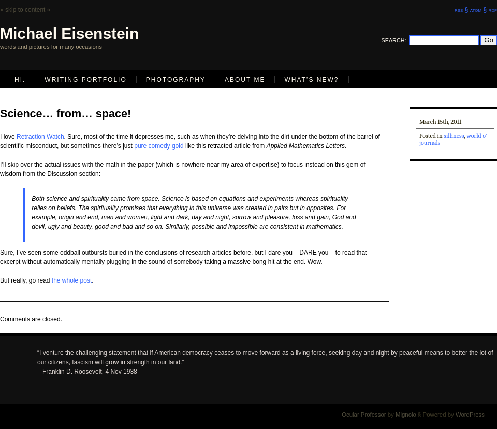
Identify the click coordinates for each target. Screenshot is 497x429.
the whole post (72, 280)
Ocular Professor (364, 414)
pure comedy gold (158, 146)
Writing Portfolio (85, 79)
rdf (493, 9)
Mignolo (406, 414)
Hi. (19, 79)
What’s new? (311, 79)
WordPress (470, 414)
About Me (245, 79)
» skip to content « (25, 9)
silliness (454, 135)
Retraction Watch (40, 136)
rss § (461, 9)
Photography (176, 79)
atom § (478, 9)
